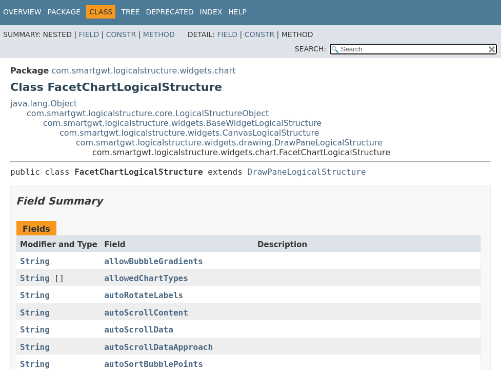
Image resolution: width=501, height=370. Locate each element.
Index (211, 12)
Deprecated (169, 12)
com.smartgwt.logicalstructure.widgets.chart (143, 71)
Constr (121, 34)
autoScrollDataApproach (158, 347)
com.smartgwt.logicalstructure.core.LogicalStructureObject (148, 113)
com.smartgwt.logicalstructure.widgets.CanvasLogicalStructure (189, 133)
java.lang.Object (43, 103)
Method (159, 34)
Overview (22, 12)
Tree (130, 12)
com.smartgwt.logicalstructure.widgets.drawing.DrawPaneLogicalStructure (229, 142)
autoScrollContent (146, 313)
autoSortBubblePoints (153, 364)
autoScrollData (138, 330)
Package (64, 12)
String (35, 261)
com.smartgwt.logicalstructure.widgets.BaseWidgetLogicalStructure (182, 123)
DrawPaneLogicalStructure (306, 172)
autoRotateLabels (143, 295)
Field (89, 34)
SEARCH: (310, 49)
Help (237, 12)
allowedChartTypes (146, 278)
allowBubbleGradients (153, 261)
